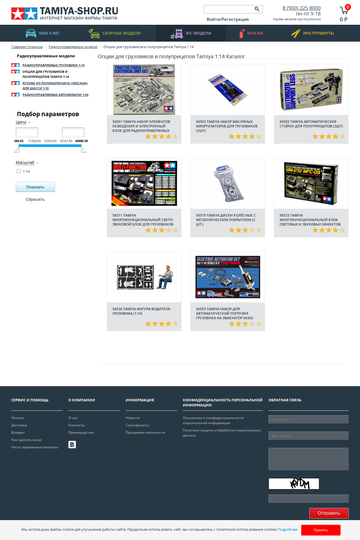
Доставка (19, 425)
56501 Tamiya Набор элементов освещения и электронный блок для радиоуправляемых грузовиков (141, 128)
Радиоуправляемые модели (46, 55)
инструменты (312, 33)
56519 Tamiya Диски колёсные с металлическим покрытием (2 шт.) (226, 220)
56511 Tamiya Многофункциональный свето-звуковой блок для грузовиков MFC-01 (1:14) (143, 222)
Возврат (18, 432)
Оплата (17, 417)
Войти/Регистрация (228, 19)
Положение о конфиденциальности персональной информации (213, 420)
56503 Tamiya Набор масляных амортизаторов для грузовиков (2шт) (227, 126)
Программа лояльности (145, 432)
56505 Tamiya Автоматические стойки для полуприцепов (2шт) (311, 124)
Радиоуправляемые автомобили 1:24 (55, 95)
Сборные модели (115, 33)
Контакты (76, 425)
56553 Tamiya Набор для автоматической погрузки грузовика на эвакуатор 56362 (224, 313)
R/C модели (191, 33)
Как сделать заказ (26, 439)
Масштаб (25, 162)
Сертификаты (137, 425)
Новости (133, 417)
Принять (321, 530)
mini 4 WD (42, 33)
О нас (73, 417)
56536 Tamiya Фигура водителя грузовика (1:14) (141, 311)
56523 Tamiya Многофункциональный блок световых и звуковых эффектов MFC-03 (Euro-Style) (310, 222)
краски (251, 33)
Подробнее (287, 529)
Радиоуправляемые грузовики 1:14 (53, 65)
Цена (21, 122)
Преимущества (81, 432)
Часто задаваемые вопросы (34, 447)
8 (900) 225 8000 (302, 7)
